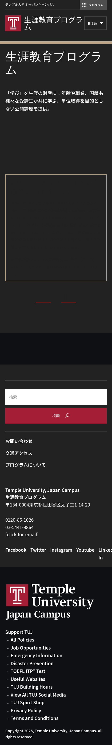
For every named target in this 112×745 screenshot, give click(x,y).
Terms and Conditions (34, 718)
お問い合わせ (19, 441)
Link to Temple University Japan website (58, 601)
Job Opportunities (31, 647)
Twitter (38, 549)
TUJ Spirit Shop (28, 702)
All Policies (22, 639)
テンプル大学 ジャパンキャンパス (29, 4)
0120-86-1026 (19, 519)
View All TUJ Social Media (38, 694)
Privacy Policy (26, 710)
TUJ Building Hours (32, 686)
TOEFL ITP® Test (28, 671)
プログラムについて (25, 464)
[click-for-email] (22, 534)
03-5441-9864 (19, 527)
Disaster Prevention (32, 663)
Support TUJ (19, 632)
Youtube (85, 549)
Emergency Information (36, 655)
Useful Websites (28, 679)
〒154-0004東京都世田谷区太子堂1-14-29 (47, 504)
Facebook (15, 549)
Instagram (61, 549)
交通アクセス (18, 453)
